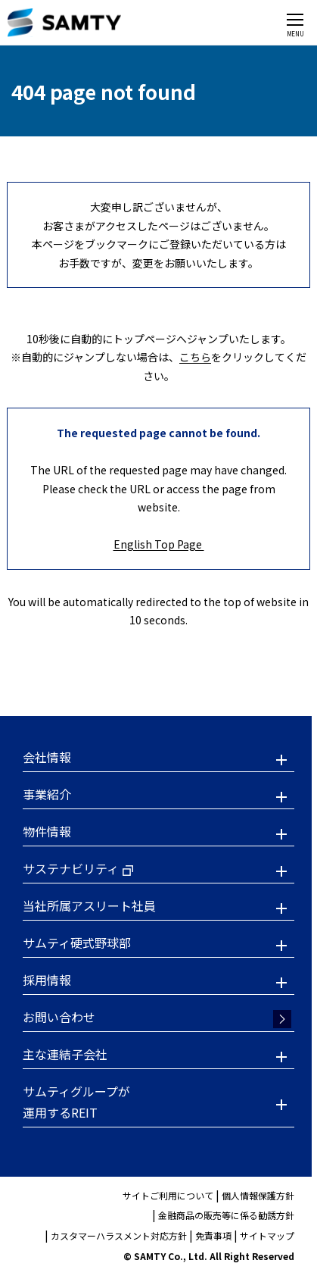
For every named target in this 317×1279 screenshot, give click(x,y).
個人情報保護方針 (258, 1195)
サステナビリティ (71, 868)
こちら (195, 356)
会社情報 (47, 757)
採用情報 (47, 980)
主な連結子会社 (65, 1054)
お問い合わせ (59, 1017)
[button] (158, 759)
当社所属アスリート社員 (89, 905)
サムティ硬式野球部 (77, 942)
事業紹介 (47, 794)
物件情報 (47, 831)
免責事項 (213, 1235)
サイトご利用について (168, 1195)
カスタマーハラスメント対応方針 (119, 1235)
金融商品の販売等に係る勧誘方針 (226, 1215)
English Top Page (158, 544)
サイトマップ (267, 1235)
